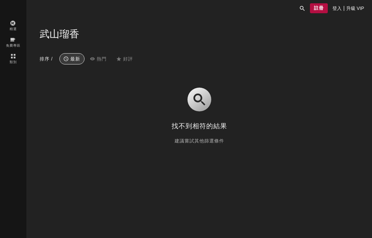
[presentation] (337, 8)
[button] (302, 8)
